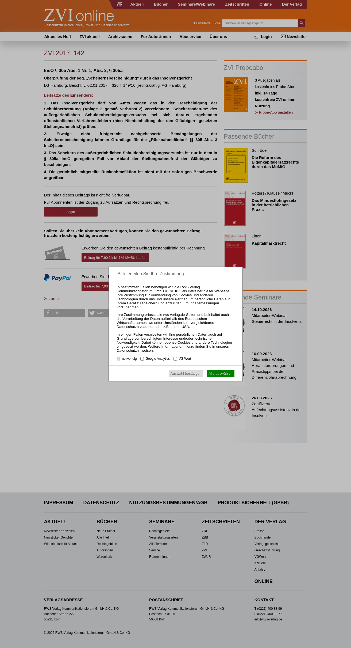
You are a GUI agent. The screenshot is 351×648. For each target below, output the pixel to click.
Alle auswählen (221, 374)
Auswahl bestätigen (186, 374)
